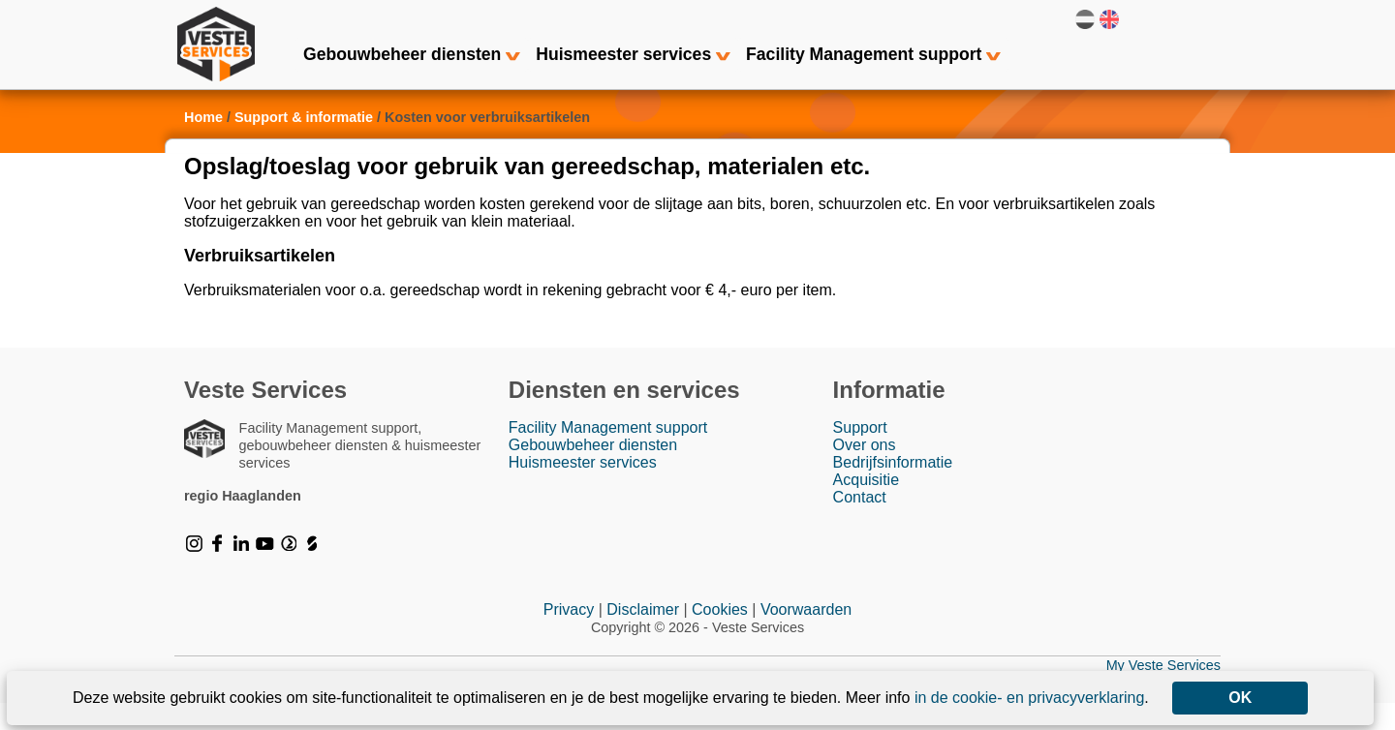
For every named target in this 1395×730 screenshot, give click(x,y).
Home (203, 143)
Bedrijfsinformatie (893, 489)
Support (860, 454)
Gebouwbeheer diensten (411, 54)
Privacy (568, 636)
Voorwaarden (806, 636)
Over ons (864, 472)
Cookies (720, 636)
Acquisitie (866, 507)
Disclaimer (642, 636)
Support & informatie (303, 143)
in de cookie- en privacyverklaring (1029, 697)
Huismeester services (633, 54)
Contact (859, 524)
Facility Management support (873, 54)
